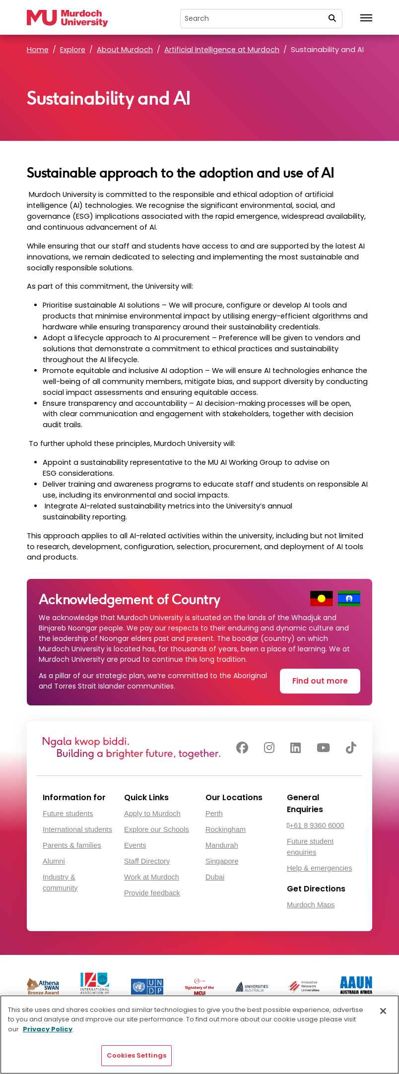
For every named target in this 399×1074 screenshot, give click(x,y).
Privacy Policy (47, 1029)
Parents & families (72, 845)
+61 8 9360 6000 (316, 825)
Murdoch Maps (311, 905)
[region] (199, 1034)
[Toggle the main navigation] (366, 18)
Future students (68, 814)
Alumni (54, 861)
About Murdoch (125, 50)
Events (135, 845)
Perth (214, 814)
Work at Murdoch (151, 877)
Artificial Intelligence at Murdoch (221, 50)
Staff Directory (147, 861)
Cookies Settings (136, 1055)
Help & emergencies (319, 868)
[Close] (383, 1011)
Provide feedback (152, 893)
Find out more (320, 681)
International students (77, 829)
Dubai (214, 877)
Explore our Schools (156, 829)
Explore (72, 50)
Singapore (222, 861)
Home (38, 50)
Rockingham (225, 829)
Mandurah (221, 845)
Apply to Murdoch (152, 814)
